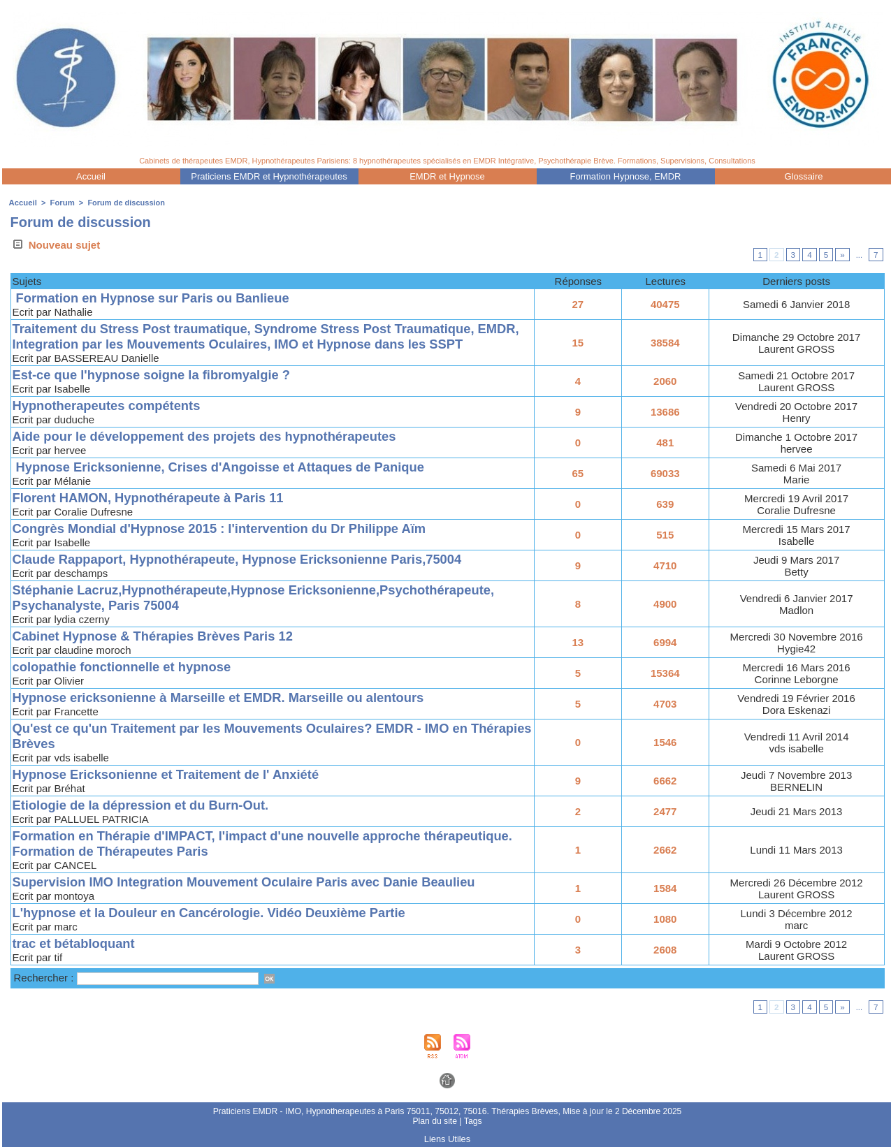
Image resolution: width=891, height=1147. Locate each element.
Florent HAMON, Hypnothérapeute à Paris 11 (153, 497)
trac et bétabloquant (76, 943)
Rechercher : (45, 978)
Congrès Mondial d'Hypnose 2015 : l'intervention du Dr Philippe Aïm (227, 528)
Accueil (91, 176)
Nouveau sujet (55, 245)
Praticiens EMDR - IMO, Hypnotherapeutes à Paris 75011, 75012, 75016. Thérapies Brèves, (387, 1111)
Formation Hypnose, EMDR (625, 176)
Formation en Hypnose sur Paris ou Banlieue (156, 298)
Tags (472, 1121)
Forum (61, 202)
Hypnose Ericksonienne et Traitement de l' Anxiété (172, 774)
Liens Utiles (447, 1139)
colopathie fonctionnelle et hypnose (126, 666)
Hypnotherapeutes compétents (110, 405)
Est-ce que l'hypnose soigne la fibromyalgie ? (156, 374)
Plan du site (435, 1121)
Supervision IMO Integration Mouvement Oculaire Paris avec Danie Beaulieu (252, 882)
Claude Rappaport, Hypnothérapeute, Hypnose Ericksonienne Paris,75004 (245, 559)
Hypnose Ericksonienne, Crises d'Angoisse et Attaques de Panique (226, 467)
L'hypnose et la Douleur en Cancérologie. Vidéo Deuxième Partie (216, 912)
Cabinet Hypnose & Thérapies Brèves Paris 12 (158, 636)
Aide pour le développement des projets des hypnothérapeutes (211, 436)
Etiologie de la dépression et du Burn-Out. (145, 805)
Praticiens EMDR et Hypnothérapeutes (269, 176)
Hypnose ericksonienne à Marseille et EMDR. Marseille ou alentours (226, 697)
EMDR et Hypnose (447, 176)
